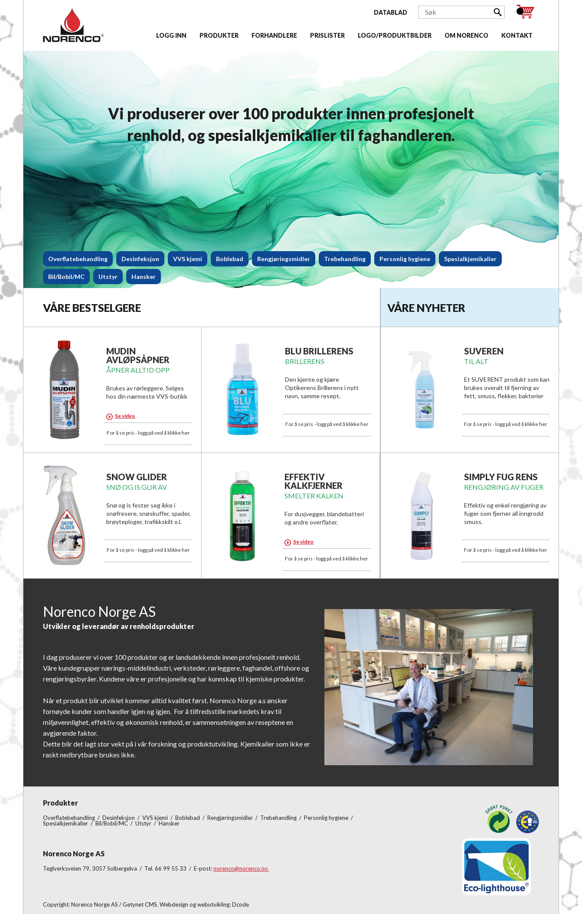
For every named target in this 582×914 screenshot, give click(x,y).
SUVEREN (484, 351)
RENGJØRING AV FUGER (503, 487)
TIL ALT (476, 361)
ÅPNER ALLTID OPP (138, 370)
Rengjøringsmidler (283, 258)
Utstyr (108, 276)
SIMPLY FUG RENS (501, 477)
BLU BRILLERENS (319, 351)
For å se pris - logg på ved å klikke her (148, 432)
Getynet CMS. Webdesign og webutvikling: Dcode (186, 904)
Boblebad (229, 258)
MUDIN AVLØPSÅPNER (138, 355)
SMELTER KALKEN (313, 495)
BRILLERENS (304, 361)
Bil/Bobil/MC (66, 276)
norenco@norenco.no (241, 868)
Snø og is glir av (136, 487)
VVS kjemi (187, 258)
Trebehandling (345, 258)
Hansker (143, 276)
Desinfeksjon (140, 258)
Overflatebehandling (78, 258)
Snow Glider (136, 477)
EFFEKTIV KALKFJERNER (313, 481)
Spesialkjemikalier (470, 258)
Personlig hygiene (404, 258)
